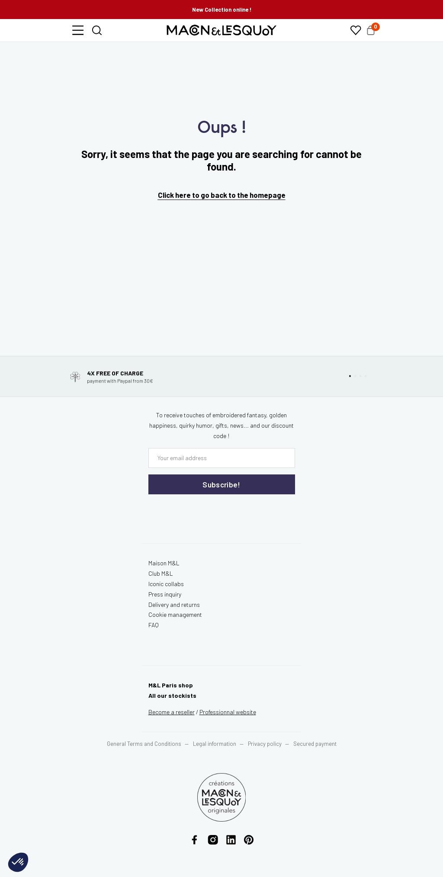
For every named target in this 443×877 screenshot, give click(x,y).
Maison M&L (164, 563)
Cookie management (175, 614)
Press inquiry (164, 594)
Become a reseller (171, 712)
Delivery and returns (174, 604)
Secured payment (315, 743)
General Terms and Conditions (144, 743)
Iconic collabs (166, 583)
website (227, 712)
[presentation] (200, 512)
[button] (77, 30)
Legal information (214, 743)
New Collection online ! (221, 9)
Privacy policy (265, 743)
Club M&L (160, 573)
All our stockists (172, 695)
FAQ (153, 625)
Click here (174, 194)
